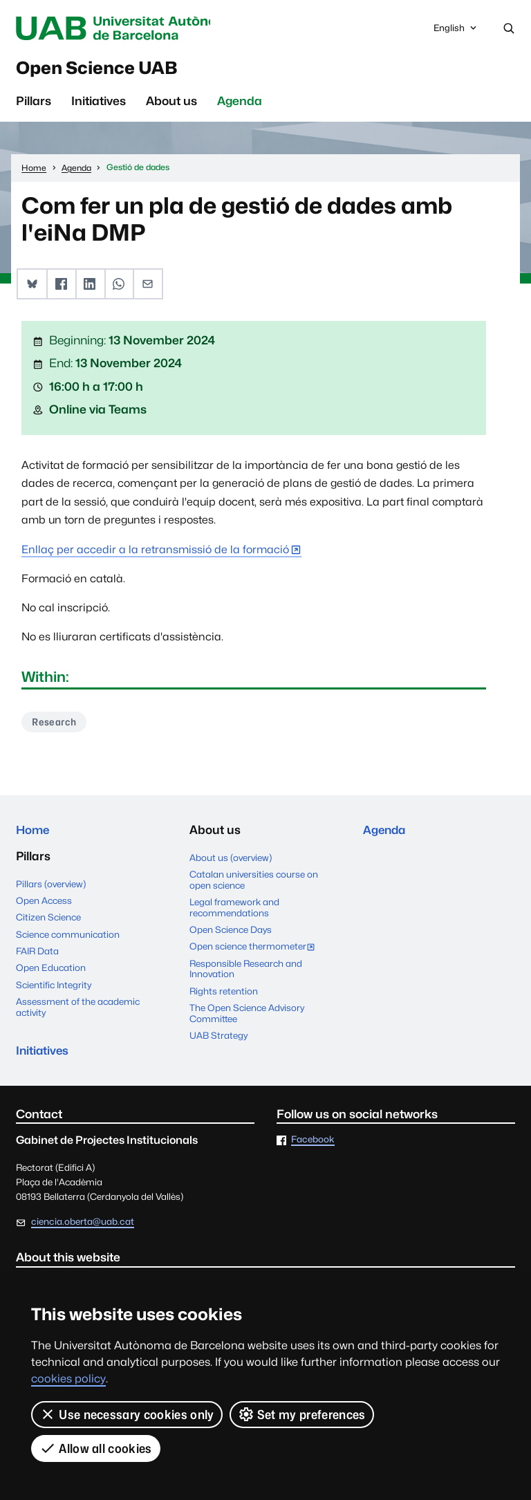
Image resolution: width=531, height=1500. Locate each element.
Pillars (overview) (51, 887)
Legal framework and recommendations (234, 911)
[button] (31, 286)
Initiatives (98, 104)
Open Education (51, 971)
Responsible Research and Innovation (245, 972)
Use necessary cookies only (126, 1414)
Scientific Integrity (53, 988)
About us (171, 104)
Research (54, 724)
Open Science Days (230, 932)
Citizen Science (48, 921)
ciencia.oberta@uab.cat (82, 1226)
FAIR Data (37, 955)
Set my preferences (302, 1414)
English (456, 32)
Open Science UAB (104, 69)
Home (33, 833)
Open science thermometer (255, 951)
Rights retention (223, 993)
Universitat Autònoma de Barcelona (129, 28)
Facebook (313, 1145)
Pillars (33, 104)
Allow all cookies (95, 1448)
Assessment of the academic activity (78, 1011)
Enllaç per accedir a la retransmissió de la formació (155, 552)
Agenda (239, 104)
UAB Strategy (218, 1038)
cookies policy (68, 1378)
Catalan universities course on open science (253, 883)
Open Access (44, 904)
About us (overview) (230, 860)
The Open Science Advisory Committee (246, 1017)
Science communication (68, 938)
